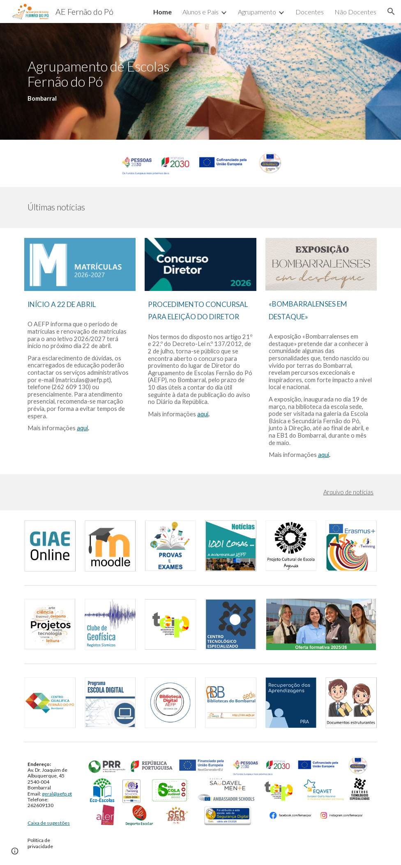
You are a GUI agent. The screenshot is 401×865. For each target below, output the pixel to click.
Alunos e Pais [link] (200, 12)
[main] (110, 81)
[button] (391, 11)
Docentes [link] (309, 12)
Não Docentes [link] (355, 12)
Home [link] (162, 12)
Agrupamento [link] (257, 12)
